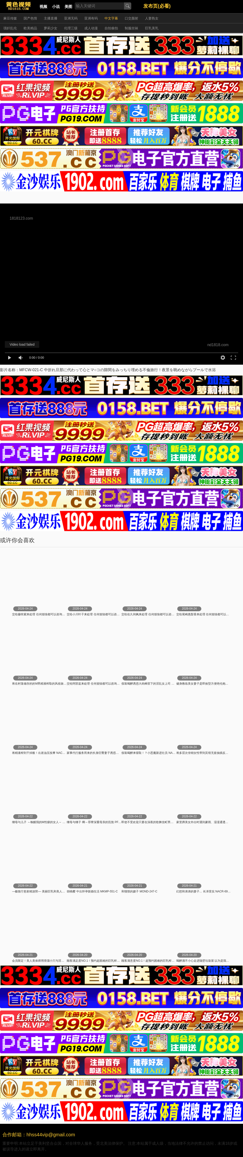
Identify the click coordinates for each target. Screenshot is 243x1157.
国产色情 (30, 18)
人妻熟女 (151, 18)
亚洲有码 (91, 18)
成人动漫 (91, 28)
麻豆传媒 (10, 18)
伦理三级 (71, 28)
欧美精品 (30, 28)
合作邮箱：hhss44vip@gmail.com (38, 1134)
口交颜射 (131, 18)
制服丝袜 (131, 28)
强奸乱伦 (10, 28)
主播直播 (50, 18)
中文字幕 (111, 18)
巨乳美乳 (151, 28)
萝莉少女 (50, 28)
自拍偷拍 (111, 28)
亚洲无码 (71, 18)
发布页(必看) (157, 6)
